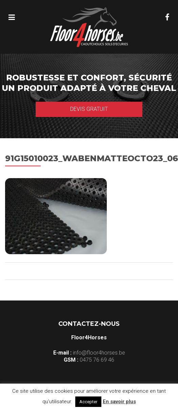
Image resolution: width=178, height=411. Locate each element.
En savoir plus (119, 401)
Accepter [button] (88, 401)
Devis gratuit (89, 109)
